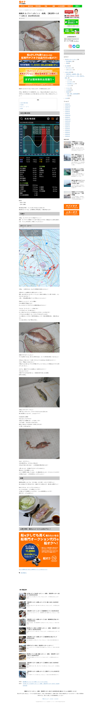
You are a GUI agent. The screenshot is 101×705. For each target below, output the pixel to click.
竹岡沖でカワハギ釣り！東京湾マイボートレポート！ (40, 645)
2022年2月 (67, 136)
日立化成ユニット (71, 83)
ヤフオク (68, 88)
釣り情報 (67, 65)
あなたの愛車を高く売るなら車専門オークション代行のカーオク (33, 569)
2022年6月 (67, 128)
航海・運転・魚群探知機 (72, 93)
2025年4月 (67, 111)
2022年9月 (67, 123)
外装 (68, 95)
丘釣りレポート (69, 69)
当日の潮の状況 (24, 102)
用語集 (67, 91)
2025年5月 (67, 109)
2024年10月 (67, 115)
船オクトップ (46, 698)
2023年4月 (67, 117)
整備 (67, 63)
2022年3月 (67, 134)
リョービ (69, 85)
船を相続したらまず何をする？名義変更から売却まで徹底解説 (78, 170)
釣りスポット (69, 67)
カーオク (56, 698)
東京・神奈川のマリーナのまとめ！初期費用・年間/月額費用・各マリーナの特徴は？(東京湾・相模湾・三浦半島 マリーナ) (78, 157)
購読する (67, 50)
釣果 (21, 108)
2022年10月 (67, 121)
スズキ (68, 79)
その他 (66, 98)
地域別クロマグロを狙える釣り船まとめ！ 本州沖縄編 (78, 193)
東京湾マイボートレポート (71, 59)
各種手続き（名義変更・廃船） (73, 74)
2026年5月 (67, 104)
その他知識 (68, 90)
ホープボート (70, 81)
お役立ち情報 (68, 72)
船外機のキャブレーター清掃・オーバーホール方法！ (35, 681)
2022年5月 (67, 130)
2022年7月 (67, 126)
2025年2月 (67, 113)
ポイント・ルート (24, 106)
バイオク (51, 698)
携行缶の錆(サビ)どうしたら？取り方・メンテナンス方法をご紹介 (78, 182)
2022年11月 (67, 119)
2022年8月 (67, 124)
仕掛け (22, 104)
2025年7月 (67, 107)
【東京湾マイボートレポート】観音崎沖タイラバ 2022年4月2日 (43, 611)
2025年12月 (67, 105)
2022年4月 (67, 132)
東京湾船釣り (24, 572)
